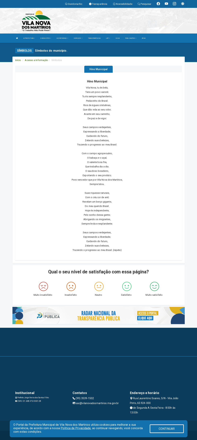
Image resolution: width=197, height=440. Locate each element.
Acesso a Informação (36, 60)
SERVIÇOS (78, 38)
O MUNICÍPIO (45, 38)
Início (18, 60)
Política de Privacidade (76, 428)
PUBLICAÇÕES (130, 38)
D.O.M (118, 38)
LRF (108, 38)
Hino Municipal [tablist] (98, 69)
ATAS (144, 38)
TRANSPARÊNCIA (94, 38)
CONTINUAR (167, 428)
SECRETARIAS (62, 38)
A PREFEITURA (29, 38)
